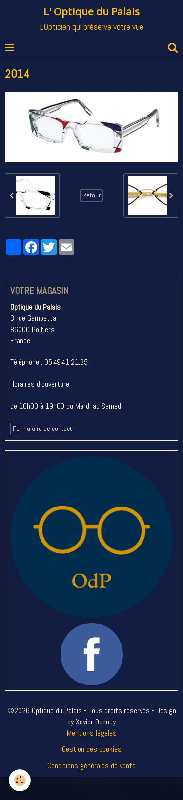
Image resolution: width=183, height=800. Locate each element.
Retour (91, 195)
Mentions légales (92, 733)
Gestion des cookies (92, 749)
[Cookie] (20, 780)
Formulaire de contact (42, 429)
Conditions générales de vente (91, 766)
